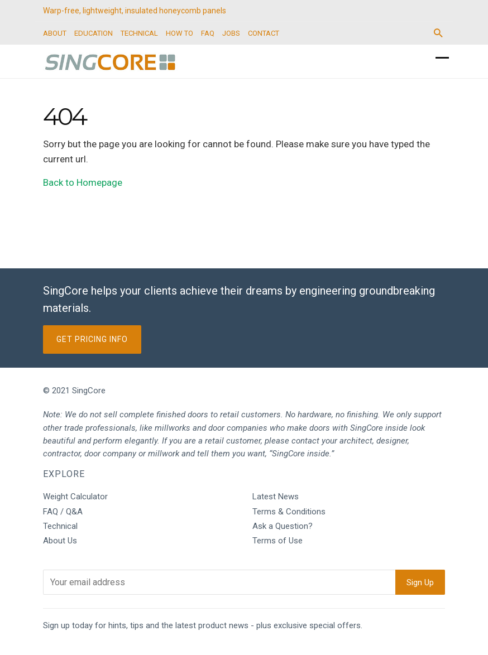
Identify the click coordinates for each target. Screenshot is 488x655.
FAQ (207, 33)
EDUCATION (93, 33)
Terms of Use (277, 541)
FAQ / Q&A (63, 512)
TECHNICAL (139, 33)
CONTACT (263, 33)
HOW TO (179, 33)
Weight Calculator (75, 497)
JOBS (231, 33)
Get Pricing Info (92, 339)
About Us (60, 541)
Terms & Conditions (289, 512)
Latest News (275, 497)
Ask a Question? (282, 526)
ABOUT (54, 33)
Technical (60, 526)
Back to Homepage (82, 182)
